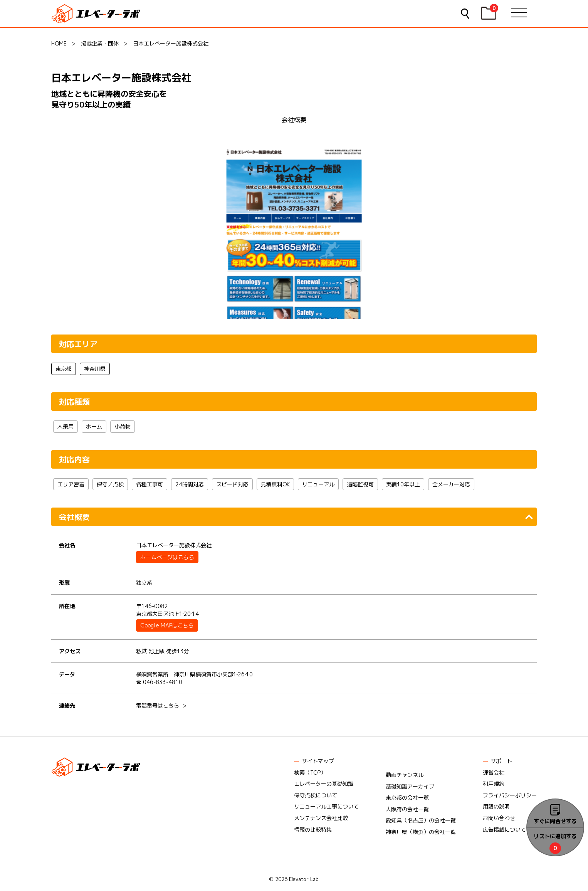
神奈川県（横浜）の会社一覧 (421, 832)
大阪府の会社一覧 (407, 809)
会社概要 (294, 120)
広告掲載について (504, 829)
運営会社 (493, 772)
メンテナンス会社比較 (321, 818)
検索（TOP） (310, 772)
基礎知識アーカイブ (410, 786)
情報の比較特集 (313, 829)
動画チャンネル (404, 774)
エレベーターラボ (97, 14)
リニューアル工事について (326, 806)
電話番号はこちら (157, 705)
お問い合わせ (499, 818)
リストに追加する (555, 836)
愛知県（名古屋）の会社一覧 (421, 820)
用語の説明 (496, 806)
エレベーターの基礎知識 (323, 783)
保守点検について (315, 795)
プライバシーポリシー (510, 795)
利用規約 (493, 783)
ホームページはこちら (167, 557)
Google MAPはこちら (167, 625)
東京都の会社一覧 (407, 797)
